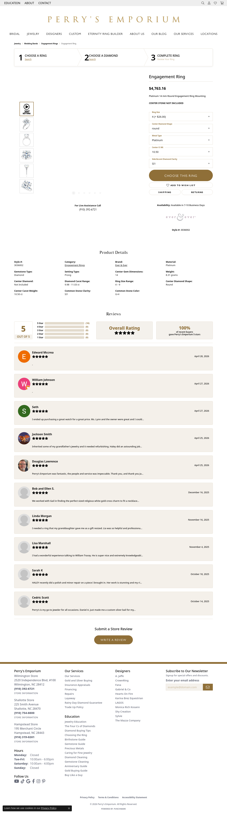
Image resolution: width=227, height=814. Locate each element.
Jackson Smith (42, 434)
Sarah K (37, 570)
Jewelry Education (75, 721)
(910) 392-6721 (88, 209)
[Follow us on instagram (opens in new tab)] (38, 781)
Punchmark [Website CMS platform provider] (120, 809)
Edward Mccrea (43, 352)
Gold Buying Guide (76, 770)
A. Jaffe (119, 676)
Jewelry (33, 34)
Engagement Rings (49, 43)
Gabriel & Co (123, 689)
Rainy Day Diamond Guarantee (83, 702)
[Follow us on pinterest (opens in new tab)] (43, 781)
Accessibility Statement (134, 797)
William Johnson (43, 380)
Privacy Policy (87, 797)
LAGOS (119, 702)
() (88, 323)
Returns (197, 192)
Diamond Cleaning (76, 757)
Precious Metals (74, 748)
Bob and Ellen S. (43, 489)
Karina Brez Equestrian (129, 698)
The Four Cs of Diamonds (80, 726)
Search (28, 59)
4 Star (40, 326)
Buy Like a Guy (73, 775)
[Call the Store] (24, 689)
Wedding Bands (31, 43)
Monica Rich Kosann (127, 707)
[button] (12, 3)
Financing (71, 689)
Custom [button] (75, 34)
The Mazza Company (127, 720)
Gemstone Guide (75, 744)
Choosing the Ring (76, 735)
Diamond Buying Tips (78, 730)
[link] (44, 3)
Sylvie (118, 716)
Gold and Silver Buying (78, 680)
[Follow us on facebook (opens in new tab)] (33, 781)
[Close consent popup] (69, 808)
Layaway (70, 698)
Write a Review (113, 640)
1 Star (40, 337)
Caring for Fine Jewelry (78, 752)
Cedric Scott (40, 597)
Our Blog (159, 34)
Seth (35, 407)
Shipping (164, 192)
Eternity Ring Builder (105, 34)
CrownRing (122, 680)
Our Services (184, 34)
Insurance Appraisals (77, 685)
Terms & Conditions (108, 797)
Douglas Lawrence (45, 461)
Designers (54, 34)
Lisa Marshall (41, 543)
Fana (118, 685)
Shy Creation (123, 711)
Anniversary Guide (76, 766)
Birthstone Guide (75, 739)
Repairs (69, 693)
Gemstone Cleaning (77, 761)
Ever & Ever (121, 265)
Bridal (15, 34)
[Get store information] (26, 693)
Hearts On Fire (124, 693)
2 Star (40, 333)
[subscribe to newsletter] (208, 687)
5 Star (40, 323)
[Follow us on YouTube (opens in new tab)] (16, 781)
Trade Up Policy (74, 707)
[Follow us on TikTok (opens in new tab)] (22, 781)
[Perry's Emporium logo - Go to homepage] (113, 18)
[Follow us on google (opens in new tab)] (28, 781)
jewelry (17, 43)
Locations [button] (209, 34)
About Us (137, 34)
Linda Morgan (42, 516)
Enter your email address (182, 680)
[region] (87, 147)
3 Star (40, 330)
